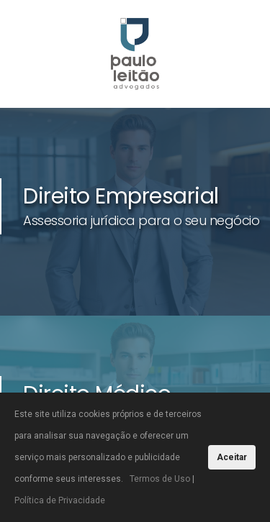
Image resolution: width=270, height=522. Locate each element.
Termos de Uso (160, 479)
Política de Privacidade (59, 500)
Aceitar (232, 457)
